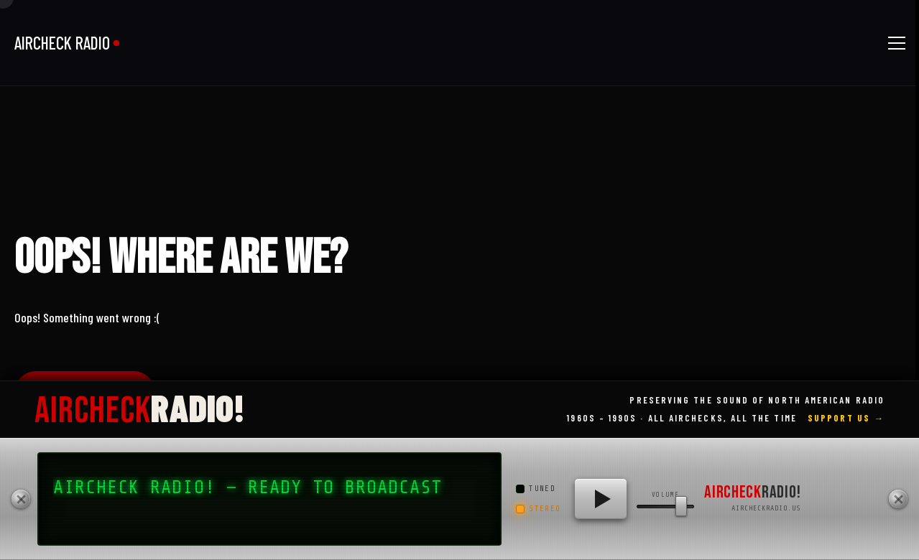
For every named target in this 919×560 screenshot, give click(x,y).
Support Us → (846, 418)
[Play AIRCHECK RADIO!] (601, 499)
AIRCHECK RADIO (62, 42)
